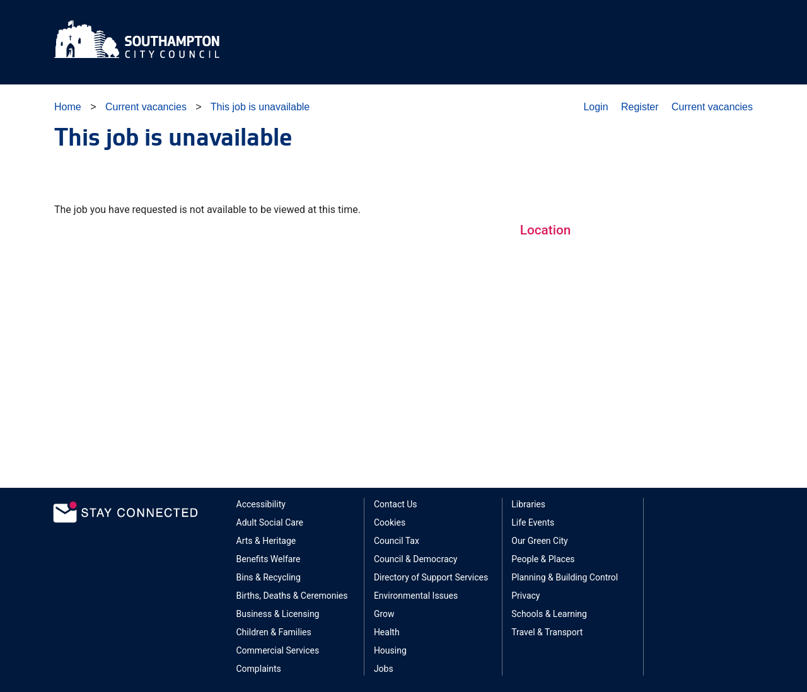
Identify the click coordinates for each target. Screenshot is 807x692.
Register (640, 106)
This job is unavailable (260, 106)
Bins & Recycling (268, 577)
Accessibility (261, 504)
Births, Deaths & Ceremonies (292, 596)
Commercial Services (278, 650)
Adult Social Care (270, 522)
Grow (384, 614)
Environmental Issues (416, 596)
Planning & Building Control (564, 577)
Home (67, 106)
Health (387, 632)
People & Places (542, 559)
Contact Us (395, 504)
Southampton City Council (137, 39)
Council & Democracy (416, 559)
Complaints (258, 669)
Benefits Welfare (268, 559)
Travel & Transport (547, 632)
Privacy (525, 596)
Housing (390, 650)
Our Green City (539, 541)
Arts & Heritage (266, 541)
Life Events (532, 522)
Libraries (528, 504)
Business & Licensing (278, 614)
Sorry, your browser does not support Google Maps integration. (636, 353)
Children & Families (273, 632)
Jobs (383, 669)
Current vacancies (146, 106)
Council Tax (396, 541)
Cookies (389, 522)
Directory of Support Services (431, 577)
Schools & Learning (549, 614)
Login (595, 106)
